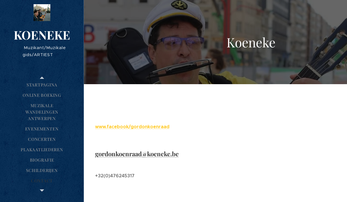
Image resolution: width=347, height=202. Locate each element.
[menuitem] (42, 85)
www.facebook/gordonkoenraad (132, 127)
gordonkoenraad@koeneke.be (137, 154)
